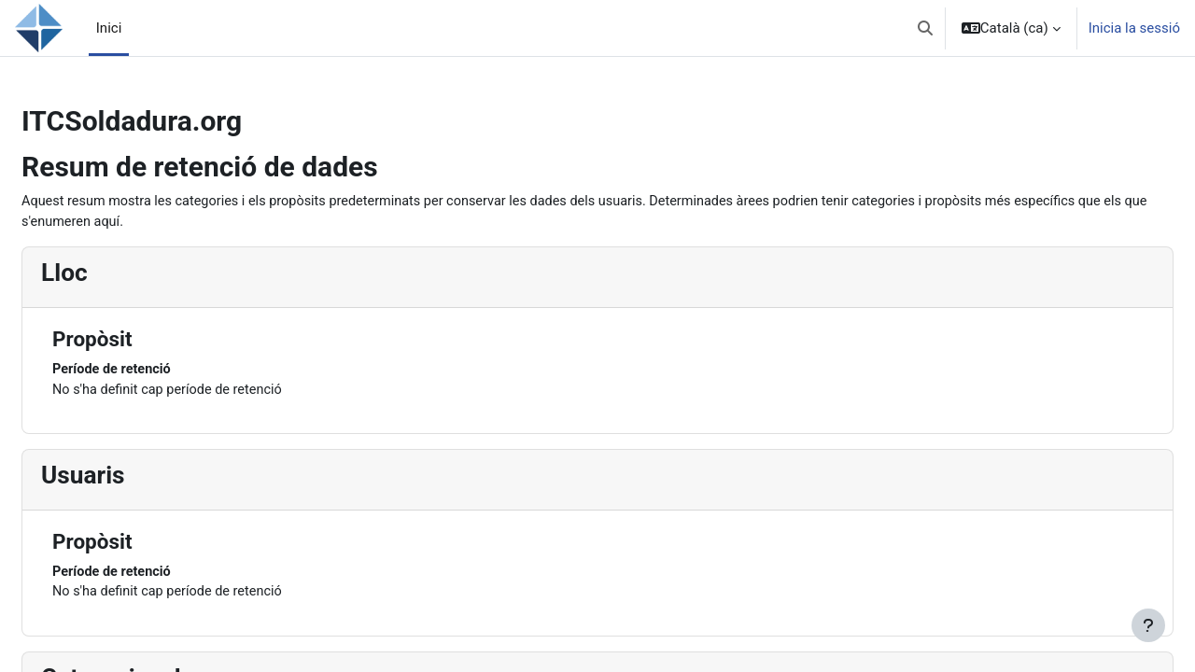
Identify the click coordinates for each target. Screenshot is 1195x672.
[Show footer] (1148, 625)
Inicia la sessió (1134, 28)
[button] (925, 28)
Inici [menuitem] (109, 28)
